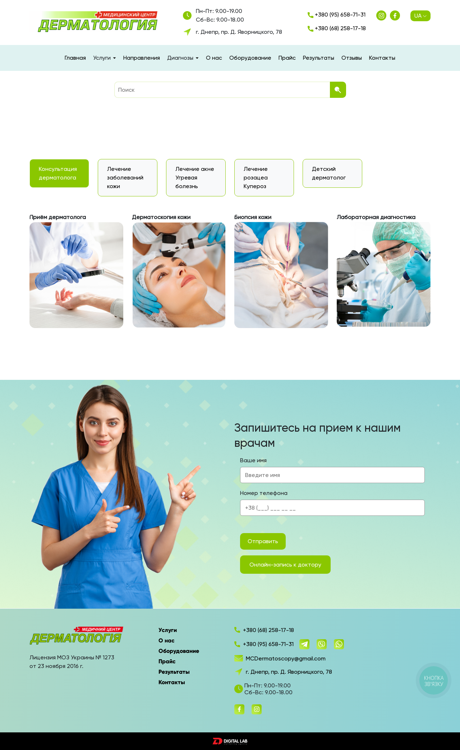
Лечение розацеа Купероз (256, 177)
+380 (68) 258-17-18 (337, 28)
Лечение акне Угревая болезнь (194, 177)
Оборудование (250, 57)
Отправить (263, 541)
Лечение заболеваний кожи (125, 177)
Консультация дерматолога (58, 173)
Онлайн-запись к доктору (285, 564)
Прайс (287, 57)
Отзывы (351, 57)
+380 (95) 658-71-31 (336, 14)
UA (420, 16)
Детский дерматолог (329, 173)
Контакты (382, 57)
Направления (141, 57)
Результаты (318, 57)
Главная (75, 57)
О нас (214, 57)
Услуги (167, 630)
